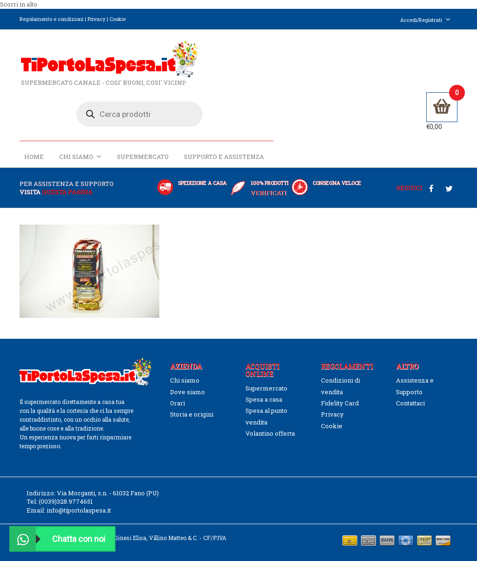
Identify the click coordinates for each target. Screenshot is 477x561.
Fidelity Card (340, 391)
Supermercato (326, 106)
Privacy (96, 18)
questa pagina (67, 180)
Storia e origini (191, 403)
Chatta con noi (57, 539)
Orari (177, 391)
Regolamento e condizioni (51, 18)
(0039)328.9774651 (66, 490)
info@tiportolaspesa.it (79, 498)
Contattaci (410, 391)
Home (217, 106)
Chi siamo (264, 105)
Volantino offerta (270, 422)
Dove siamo (187, 380)
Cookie (117, 18)
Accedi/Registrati (425, 19)
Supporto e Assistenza (408, 106)
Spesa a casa (263, 388)
